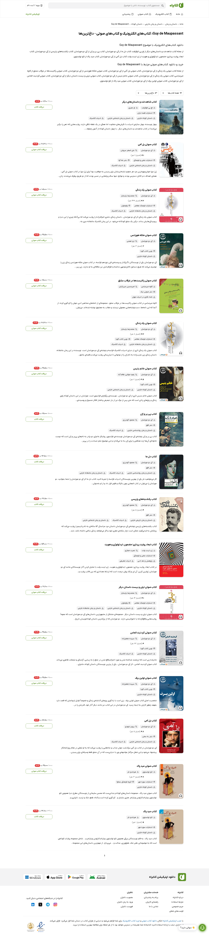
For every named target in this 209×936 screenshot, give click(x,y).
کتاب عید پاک (150, 811)
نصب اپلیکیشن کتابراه (172, 921)
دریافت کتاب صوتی (39, 149)
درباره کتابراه (178, 897)
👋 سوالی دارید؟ (187, 927)
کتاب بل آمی (150, 720)
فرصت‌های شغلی (176, 911)
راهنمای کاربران (152, 902)
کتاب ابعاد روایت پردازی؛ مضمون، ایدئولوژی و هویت (131, 544)
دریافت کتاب (39, 107)
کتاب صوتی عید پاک (147, 766)
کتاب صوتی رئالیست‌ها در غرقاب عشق (137, 280)
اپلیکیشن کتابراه (33, 14)
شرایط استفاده (177, 902)
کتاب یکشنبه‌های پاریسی (144, 499)
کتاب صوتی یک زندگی (146, 189)
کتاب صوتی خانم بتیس (145, 368)
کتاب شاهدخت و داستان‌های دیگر (139, 102)
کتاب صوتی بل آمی (147, 144)
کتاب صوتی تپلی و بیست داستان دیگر (138, 587)
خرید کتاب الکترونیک (131, 921)
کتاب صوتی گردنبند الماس (143, 632)
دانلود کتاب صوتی (149, 921)
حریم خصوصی (177, 906)
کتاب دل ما (151, 456)
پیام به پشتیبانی (151, 897)
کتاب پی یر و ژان (148, 414)
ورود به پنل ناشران (125, 902)
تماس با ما (153, 906)
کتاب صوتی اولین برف (146, 678)
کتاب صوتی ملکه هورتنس (143, 235)
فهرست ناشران (127, 906)
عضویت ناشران (126, 897)
